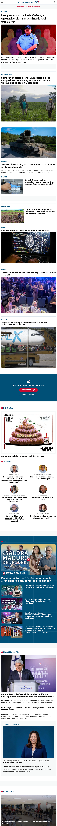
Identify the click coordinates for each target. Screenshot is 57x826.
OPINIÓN (7, 462)
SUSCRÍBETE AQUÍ (28, 390)
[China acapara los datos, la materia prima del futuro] (28, 246)
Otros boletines (28, 394)
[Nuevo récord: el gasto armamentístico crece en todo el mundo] (28, 142)
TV (4, 541)
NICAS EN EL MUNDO (11, 724)
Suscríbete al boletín (33, 6)
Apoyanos (20, 6)
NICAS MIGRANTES (11, 652)
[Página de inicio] (28, 2)
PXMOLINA (8, 408)
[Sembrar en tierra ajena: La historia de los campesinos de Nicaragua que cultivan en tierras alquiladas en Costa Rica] (28, 99)
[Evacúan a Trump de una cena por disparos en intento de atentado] (28, 292)
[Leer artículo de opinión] (14, 469)
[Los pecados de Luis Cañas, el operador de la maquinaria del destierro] (28, 34)
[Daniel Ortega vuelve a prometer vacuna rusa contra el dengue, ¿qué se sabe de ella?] (12, 186)
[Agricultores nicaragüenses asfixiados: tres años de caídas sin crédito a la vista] (12, 216)
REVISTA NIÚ (8, 792)
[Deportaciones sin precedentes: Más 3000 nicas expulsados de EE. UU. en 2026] (28, 345)
